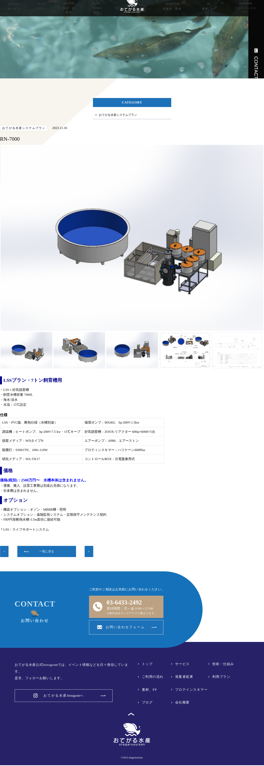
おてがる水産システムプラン (120, 115)
